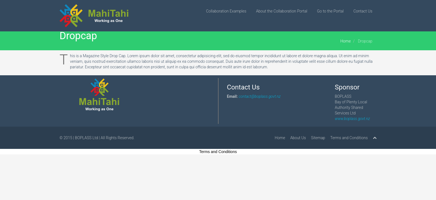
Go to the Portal (330, 11)
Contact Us (362, 11)
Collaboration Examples (226, 11)
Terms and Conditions (349, 138)
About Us (298, 138)
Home (345, 41)
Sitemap (318, 138)
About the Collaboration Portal (281, 11)
